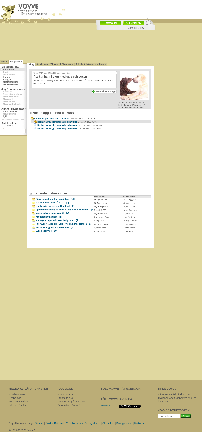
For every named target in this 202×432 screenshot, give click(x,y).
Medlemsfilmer (10, 84)
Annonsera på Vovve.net (72, 401)
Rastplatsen (16, 61)
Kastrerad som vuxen (49, 217)
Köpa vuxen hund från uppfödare (55, 199)
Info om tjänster (17, 405)
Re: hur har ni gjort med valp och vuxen (67, 122)
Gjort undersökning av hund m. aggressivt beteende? (65, 209)
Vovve (4, 61)
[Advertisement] (61, 162)
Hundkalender (10, 111)
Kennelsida (15, 398)
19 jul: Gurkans (129, 207)
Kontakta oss (65, 398)
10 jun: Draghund (130, 210)
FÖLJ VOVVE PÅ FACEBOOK (120, 388)
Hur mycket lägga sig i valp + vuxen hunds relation (63, 224)
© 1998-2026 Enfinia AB (22, 430)
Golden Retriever (55, 423)
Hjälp (5, 116)
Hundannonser (17, 394)
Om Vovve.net (66, 394)
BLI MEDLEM (133, 23)
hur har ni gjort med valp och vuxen (64, 118)
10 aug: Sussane (130, 221)
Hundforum (9, 69)
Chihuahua (108, 423)
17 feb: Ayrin (128, 231)
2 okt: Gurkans (129, 217)
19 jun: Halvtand (129, 224)
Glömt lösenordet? (136, 28)
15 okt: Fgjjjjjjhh (129, 200)
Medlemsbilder (10, 82)
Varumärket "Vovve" (69, 405)
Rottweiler (139, 423)
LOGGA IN (111, 23)
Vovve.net (105, 406)
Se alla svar (42, 64)
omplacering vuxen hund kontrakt (55, 206)
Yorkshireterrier (74, 423)
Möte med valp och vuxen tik (52, 213)
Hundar (6, 77)
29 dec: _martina (130, 203)
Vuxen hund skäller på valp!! (52, 202)
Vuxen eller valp (46, 231)
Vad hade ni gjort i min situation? (54, 227)
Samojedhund (92, 423)
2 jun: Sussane (129, 228)
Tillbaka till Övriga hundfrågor (91, 64)
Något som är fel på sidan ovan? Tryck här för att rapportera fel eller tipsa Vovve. (177, 398)
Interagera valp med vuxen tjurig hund (57, 220)
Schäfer (39, 423)
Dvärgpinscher (124, 423)
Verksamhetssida (18, 401)
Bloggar (7, 79)
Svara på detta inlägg (106, 91)
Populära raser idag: (21, 423)
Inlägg (31, 64)
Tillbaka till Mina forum (61, 64)
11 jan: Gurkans (129, 214)
